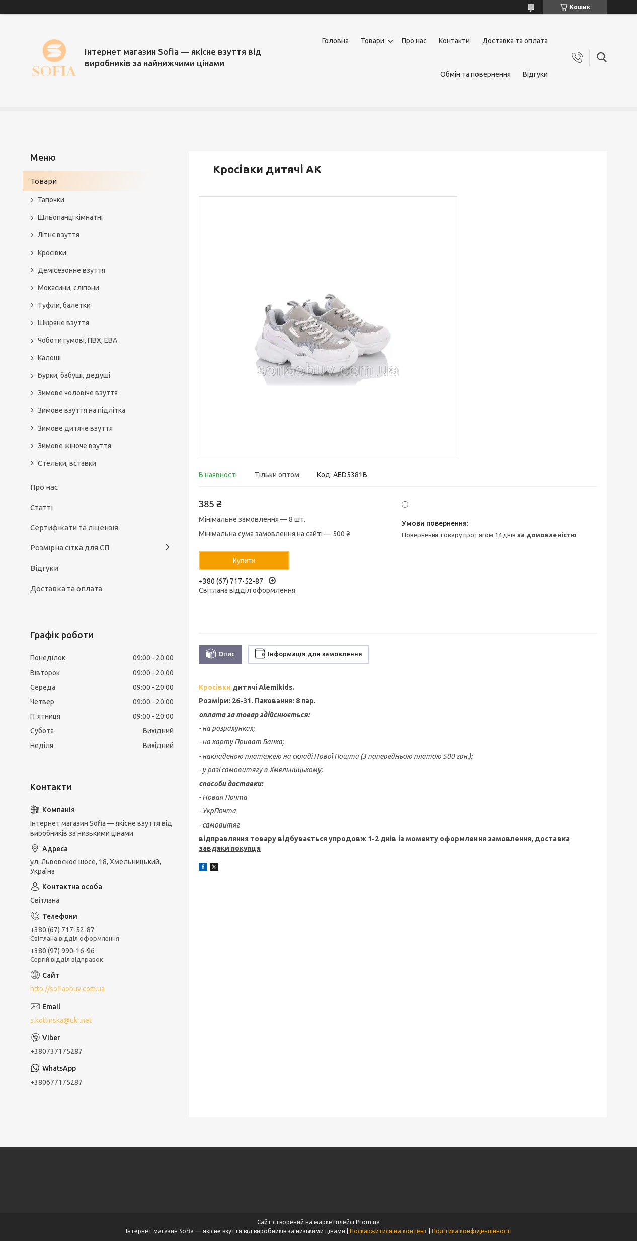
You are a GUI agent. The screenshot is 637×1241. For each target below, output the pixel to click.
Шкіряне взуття (63, 323)
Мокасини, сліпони (68, 288)
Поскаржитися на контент (388, 1231)
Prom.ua (368, 1222)
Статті (41, 507)
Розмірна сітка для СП (69, 547)
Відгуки (535, 74)
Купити (244, 561)
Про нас (414, 41)
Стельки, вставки (67, 463)
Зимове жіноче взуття (74, 446)
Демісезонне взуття (71, 270)
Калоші (49, 358)
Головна (335, 41)
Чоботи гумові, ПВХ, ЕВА (77, 340)
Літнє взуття (58, 235)
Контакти (454, 41)
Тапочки (51, 200)
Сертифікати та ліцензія (74, 527)
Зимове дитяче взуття (75, 428)
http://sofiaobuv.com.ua (67, 989)
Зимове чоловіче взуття (78, 393)
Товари (372, 41)
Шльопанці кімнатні (70, 217)
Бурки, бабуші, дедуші (74, 375)
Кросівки (215, 687)
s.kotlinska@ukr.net (61, 1020)
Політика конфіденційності (472, 1231)
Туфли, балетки (64, 305)
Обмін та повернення (475, 74)
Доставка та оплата (515, 41)
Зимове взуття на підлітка (81, 410)
